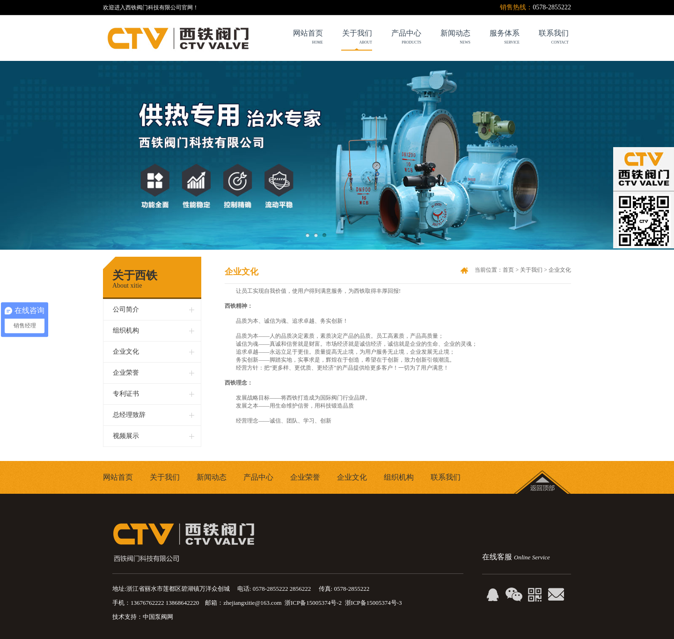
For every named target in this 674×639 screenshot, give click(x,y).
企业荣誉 (126, 372)
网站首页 (118, 477)
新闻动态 (212, 477)
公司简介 (126, 309)
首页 (508, 270)
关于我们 (347, 38)
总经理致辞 (129, 414)
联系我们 (446, 477)
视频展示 (126, 435)
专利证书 (126, 393)
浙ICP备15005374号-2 (313, 602)
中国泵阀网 (158, 616)
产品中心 (258, 477)
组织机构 (126, 330)
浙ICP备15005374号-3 (373, 602)
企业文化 (126, 351)
